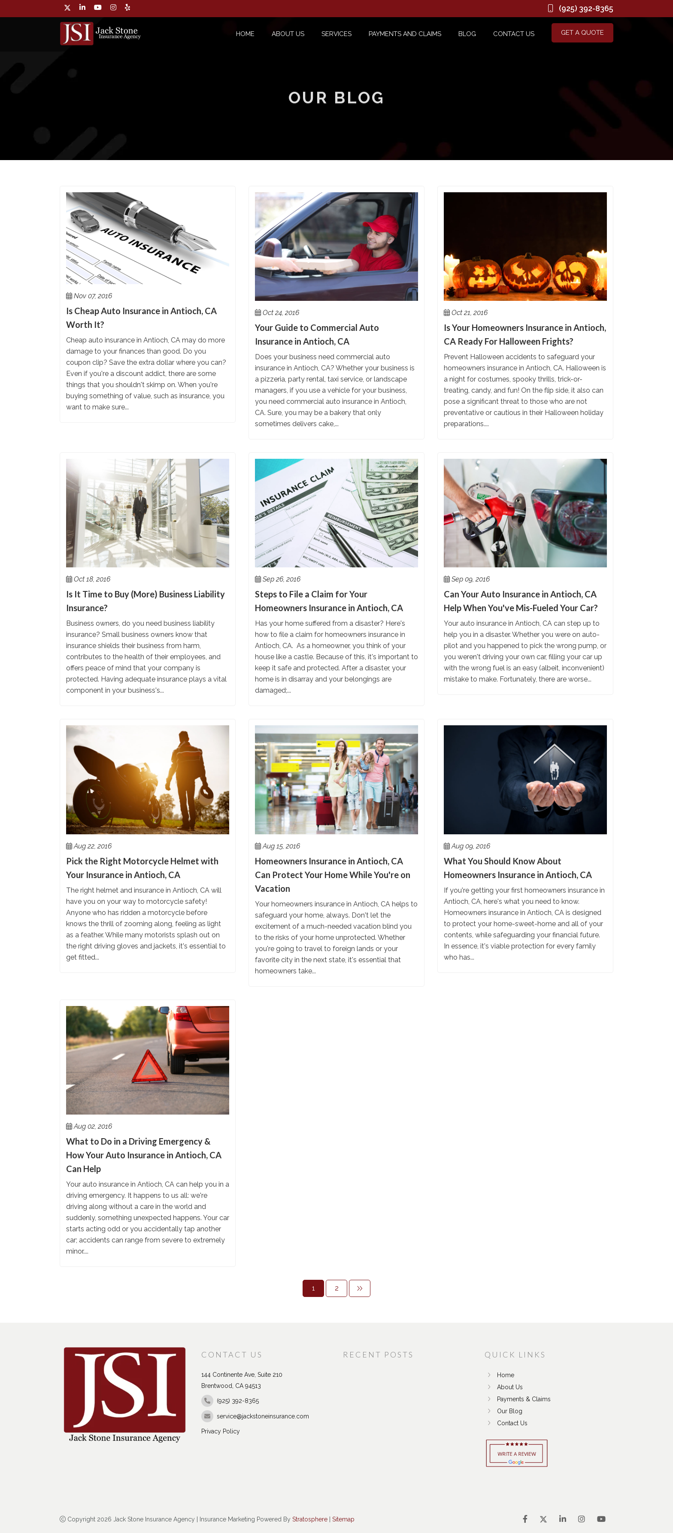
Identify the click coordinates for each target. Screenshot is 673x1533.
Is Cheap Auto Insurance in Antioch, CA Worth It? (141, 318)
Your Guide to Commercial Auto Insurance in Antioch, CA (317, 334)
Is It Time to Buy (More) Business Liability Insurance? (145, 601)
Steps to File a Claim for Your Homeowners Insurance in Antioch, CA (329, 601)
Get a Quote (582, 32)
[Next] (359, 1288)
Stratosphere (309, 1519)
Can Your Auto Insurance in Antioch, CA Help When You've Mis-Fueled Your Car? (521, 601)
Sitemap (343, 1519)
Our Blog (503, 1411)
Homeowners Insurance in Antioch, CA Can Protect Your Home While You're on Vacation (332, 875)
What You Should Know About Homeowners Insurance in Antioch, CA (518, 868)
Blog (467, 34)
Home (245, 34)
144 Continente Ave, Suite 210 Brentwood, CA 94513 (241, 1380)
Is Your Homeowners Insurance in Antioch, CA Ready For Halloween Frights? (525, 334)
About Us (288, 34)
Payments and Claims (405, 34)
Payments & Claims (518, 1399)
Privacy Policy (220, 1431)
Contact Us (513, 34)
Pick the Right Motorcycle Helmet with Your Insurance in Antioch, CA (142, 868)
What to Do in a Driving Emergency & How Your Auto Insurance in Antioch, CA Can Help (143, 1155)
